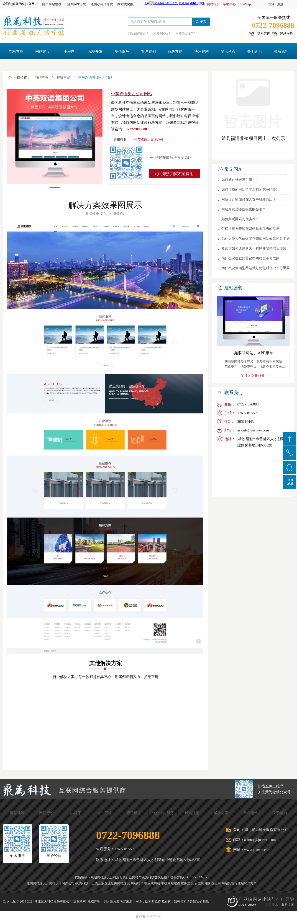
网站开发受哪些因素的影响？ (243, 209)
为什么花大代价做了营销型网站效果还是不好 (255, 238)
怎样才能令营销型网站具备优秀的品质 (250, 229)
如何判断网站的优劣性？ (240, 219)
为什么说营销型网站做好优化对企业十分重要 (255, 268)
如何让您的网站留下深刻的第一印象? (249, 189)
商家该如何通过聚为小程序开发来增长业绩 (253, 248)
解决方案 (63, 77)
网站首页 (41, 77)
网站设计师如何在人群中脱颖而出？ (248, 199)
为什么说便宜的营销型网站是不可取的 (250, 258)
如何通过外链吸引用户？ (240, 180)
